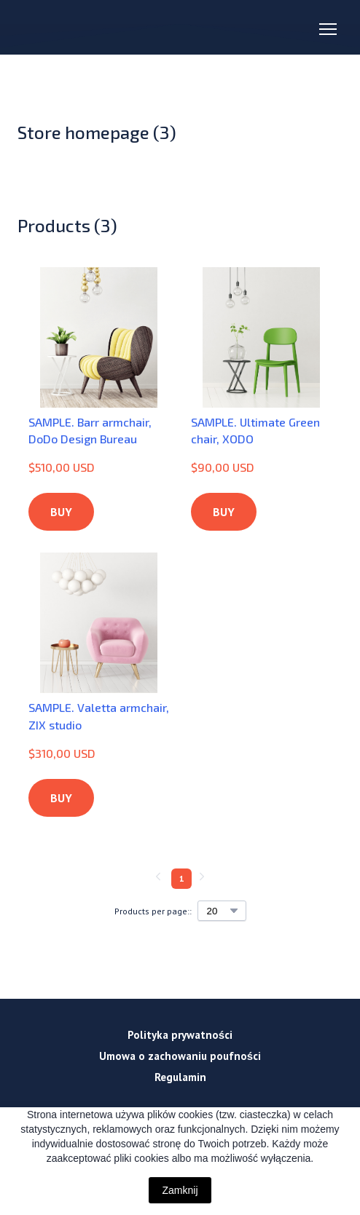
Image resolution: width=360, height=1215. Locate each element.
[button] (61, 512)
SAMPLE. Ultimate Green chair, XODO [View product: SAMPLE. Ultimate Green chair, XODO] (255, 430)
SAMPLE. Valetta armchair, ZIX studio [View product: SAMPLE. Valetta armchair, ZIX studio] (98, 715)
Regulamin (180, 1077)
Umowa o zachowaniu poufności (180, 1056)
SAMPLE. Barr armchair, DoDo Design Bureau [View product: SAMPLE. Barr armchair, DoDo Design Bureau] (90, 430)
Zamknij (179, 1190)
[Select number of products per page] (221, 911)
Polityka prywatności (180, 1035)
